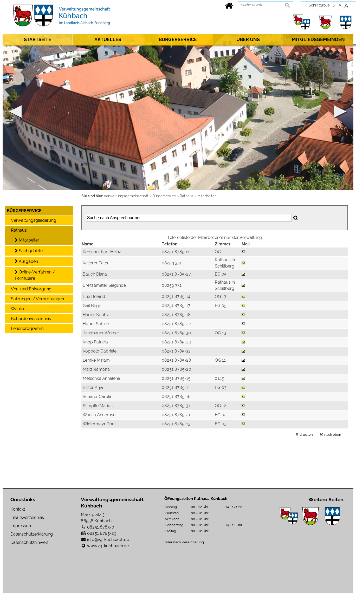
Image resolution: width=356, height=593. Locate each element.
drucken (306, 434)
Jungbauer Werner (101, 332)
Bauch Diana (95, 274)
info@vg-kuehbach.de (108, 539)
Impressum (21, 525)
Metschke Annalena (101, 378)
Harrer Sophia (96, 314)
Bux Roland (94, 296)
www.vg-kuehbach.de (108, 545)
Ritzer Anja (93, 387)
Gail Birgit (92, 305)
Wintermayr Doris (99, 423)
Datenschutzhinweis (29, 542)
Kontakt (17, 509)
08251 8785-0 (100, 527)
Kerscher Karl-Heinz (102, 251)
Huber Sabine (96, 323)
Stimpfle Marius (98, 405)
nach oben (332, 434)
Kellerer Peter (96, 262)
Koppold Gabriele (99, 351)
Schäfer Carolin (97, 396)
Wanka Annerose (99, 414)
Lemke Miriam (96, 360)
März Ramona (96, 369)
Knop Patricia (95, 342)
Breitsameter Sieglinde (104, 285)
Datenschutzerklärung (31, 534)
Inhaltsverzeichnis (27, 517)
